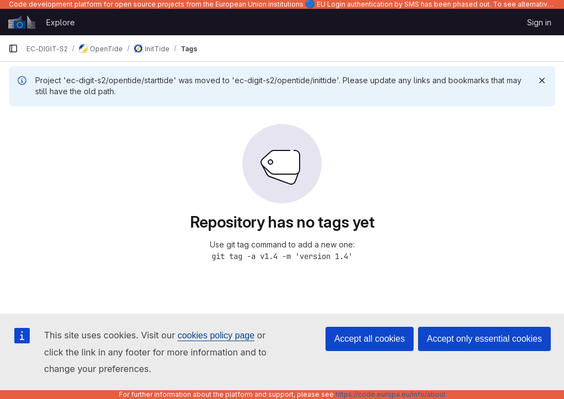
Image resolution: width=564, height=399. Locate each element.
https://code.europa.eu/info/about (390, 394)
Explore (60, 22)
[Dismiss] (542, 80)
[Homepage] (21, 22)
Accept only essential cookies (484, 338)
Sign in (539, 22)
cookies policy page (215, 335)
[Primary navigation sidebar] (13, 48)
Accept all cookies (369, 338)
